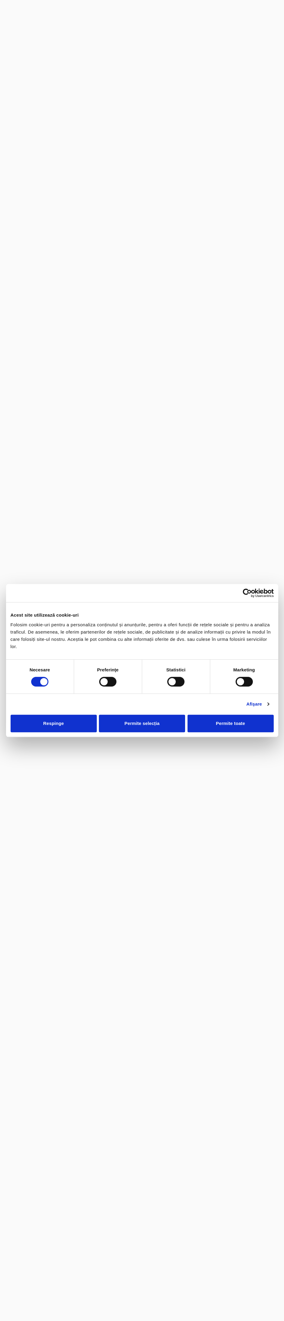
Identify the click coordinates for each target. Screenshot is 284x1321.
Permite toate (230, 723)
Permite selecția (142, 723)
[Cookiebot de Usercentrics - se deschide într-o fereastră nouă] (247, 593)
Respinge (53, 723)
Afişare (254, 703)
